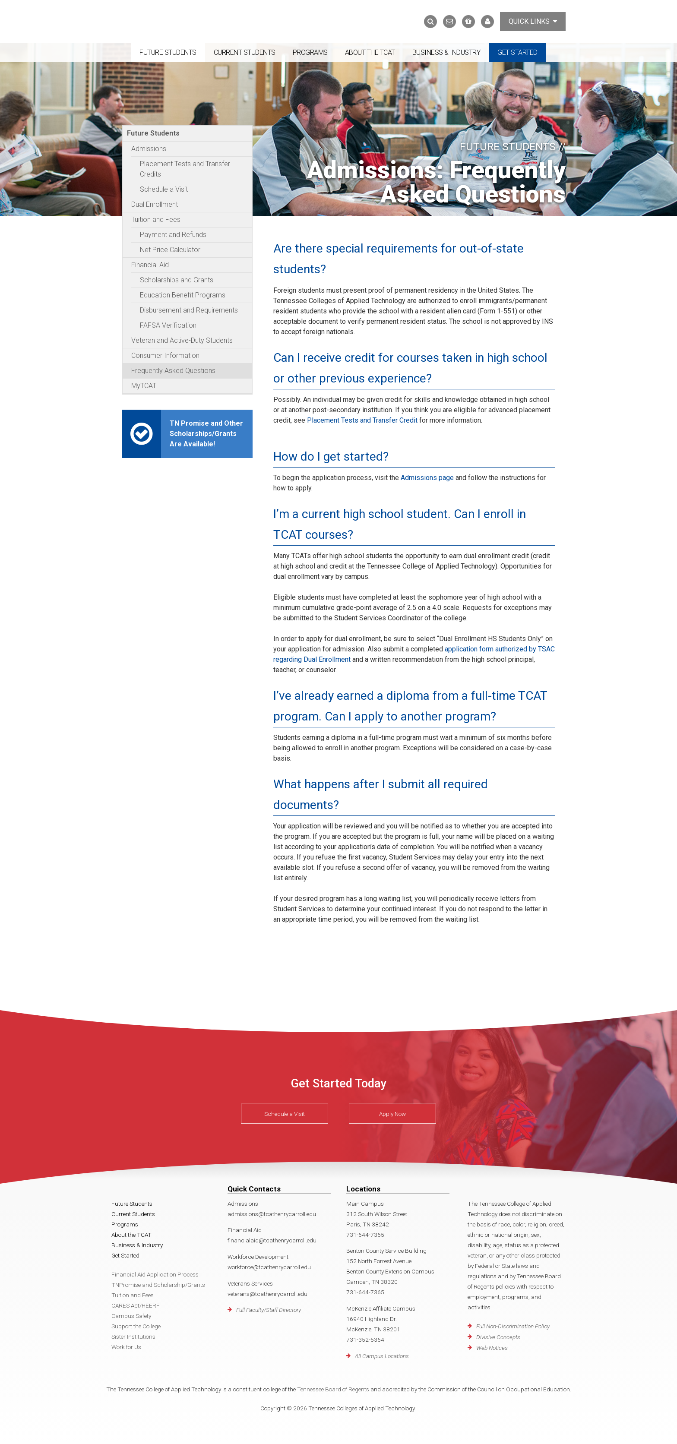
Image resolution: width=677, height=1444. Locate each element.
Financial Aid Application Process (155, 1274)
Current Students (244, 52)
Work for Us (126, 1346)
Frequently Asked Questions (173, 371)
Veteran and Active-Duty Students (182, 340)
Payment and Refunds (173, 235)
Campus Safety (131, 1315)
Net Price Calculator (170, 250)
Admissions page (427, 478)
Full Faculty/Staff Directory (268, 1309)
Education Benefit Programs (182, 295)
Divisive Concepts (498, 1336)
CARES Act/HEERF (135, 1305)
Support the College (136, 1326)
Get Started (517, 52)
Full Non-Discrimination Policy (513, 1326)
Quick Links (533, 21)
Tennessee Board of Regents (333, 1389)
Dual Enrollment (154, 204)
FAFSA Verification (168, 325)
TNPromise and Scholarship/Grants (158, 1284)
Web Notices (492, 1347)
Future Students (167, 52)
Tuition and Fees (155, 219)
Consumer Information (165, 355)
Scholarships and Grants (176, 280)
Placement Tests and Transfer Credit (362, 420)
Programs (310, 52)
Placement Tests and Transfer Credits (185, 169)
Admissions (148, 149)
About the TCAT (370, 52)
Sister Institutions (133, 1336)
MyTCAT (143, 386)
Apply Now (392, 1113)
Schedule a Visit (164, 189)
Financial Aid (150, 265)
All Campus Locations (382, 1355)
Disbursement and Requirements (189, 310)
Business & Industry (446, 52)
